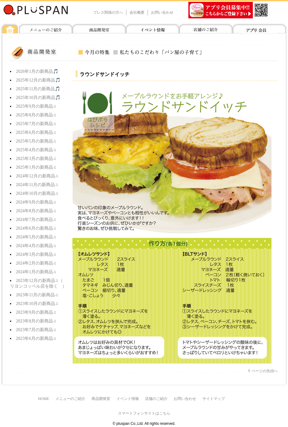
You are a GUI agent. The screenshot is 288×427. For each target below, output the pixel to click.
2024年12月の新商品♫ (37, 176)
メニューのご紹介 (70, 398)
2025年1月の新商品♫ (36, 167)
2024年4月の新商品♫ (36, 245)
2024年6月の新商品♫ (36, 228)
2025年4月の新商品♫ (36, 150)
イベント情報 (127, 398)
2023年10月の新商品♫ (37, 303)
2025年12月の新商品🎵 (38, 80)
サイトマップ (213, 398)
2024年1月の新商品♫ (36, 272)
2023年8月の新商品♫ (36, 321)
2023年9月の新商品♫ (36, 312)
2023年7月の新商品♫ (36, 329)
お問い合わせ (162, 12)
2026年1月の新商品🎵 (37, 71)
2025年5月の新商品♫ (36, 141)
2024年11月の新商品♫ (37, 184)
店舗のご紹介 (156, 398)
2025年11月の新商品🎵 (38, 89)
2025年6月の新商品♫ (36, 132)
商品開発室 (101, 398)
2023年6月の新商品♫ (36, 338)
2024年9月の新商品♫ (36, 202)
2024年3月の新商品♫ (36, 254)
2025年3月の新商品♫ (36, 158)
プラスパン (46, 10)
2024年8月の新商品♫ (36, 211)
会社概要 (137, 12)
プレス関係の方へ (108, 12)
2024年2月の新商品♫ (36, 263)
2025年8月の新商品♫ (36, 115)
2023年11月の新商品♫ (37, 295)
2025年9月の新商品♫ (36, 106)
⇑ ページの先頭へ (263, 371)
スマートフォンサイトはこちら (144, 413)
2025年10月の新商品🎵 (38, 97)
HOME (43, 398)
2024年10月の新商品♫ (37, 193)
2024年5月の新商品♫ (36, 237)
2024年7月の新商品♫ (36, 219)
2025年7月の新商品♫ (36, 123)
